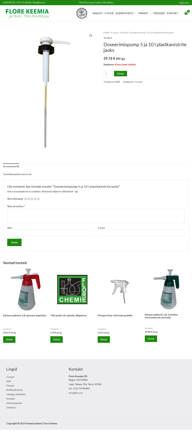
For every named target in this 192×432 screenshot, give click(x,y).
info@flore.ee (39, 2)
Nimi (9, 228)
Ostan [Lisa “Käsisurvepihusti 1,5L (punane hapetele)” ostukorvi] (10, 340)
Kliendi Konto (125, 13)
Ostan (120, 73)
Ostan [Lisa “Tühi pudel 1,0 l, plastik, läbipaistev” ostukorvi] (57, 340)
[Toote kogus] (107, 73)
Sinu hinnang (15, 199)
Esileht (106, 32)
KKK (8, 383)
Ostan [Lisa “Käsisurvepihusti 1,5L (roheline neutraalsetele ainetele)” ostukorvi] (152, 340)
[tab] (11, 166)
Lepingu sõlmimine (15, 396)
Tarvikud (125, 32)
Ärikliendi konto (14, 392)
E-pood (109, 13)
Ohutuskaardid (14, 405)
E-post (101, 228)
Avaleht (98, 13)
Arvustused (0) (11, 166)
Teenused (159, 13)
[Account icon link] (184, 2)
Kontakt (172, 13)
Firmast (143, 13)
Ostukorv (11, 409)
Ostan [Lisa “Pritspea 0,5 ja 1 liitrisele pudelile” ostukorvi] (105, 340)
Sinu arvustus (16, 206)
